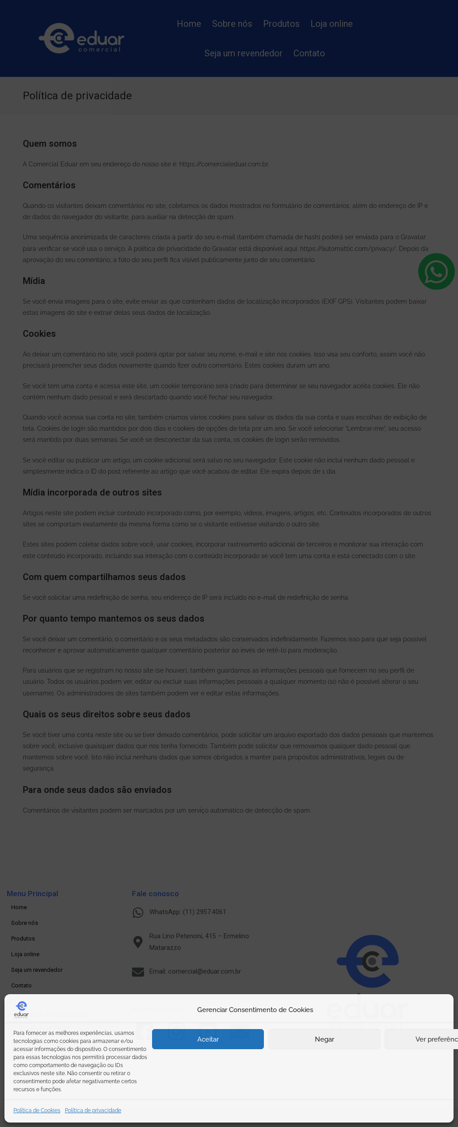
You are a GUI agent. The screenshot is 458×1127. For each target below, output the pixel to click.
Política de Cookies (36, 1110)
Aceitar (208, 1039)
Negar (324, 1039)
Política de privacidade (93, 1110)
